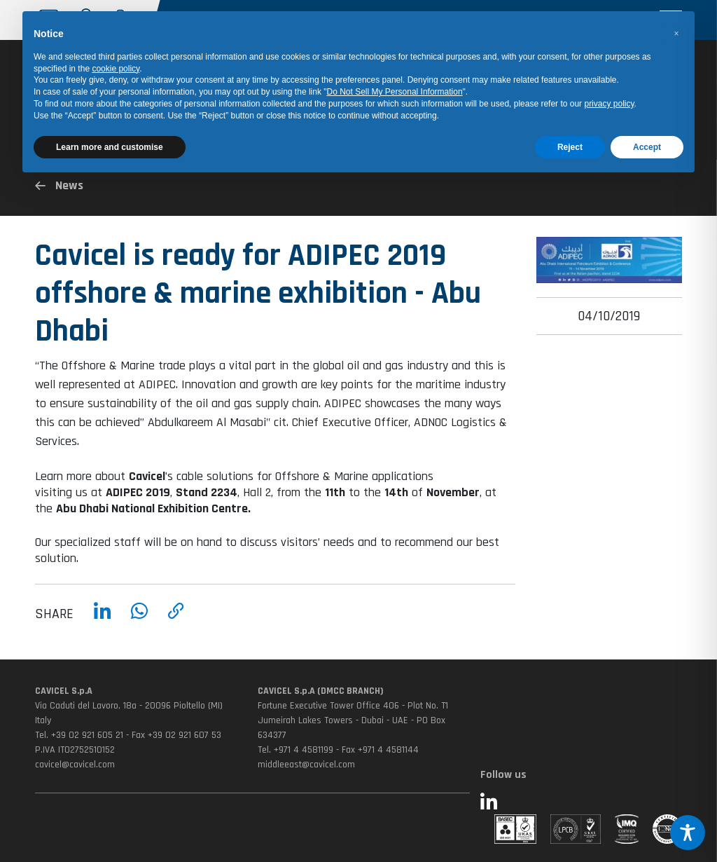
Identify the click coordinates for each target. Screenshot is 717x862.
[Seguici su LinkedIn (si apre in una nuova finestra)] (581, 803)
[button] (676, 33)
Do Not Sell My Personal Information (395, 92)
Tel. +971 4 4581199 (295, 750)
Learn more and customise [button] (109, 147)
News (59, 185)
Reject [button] (570, 147)
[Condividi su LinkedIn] (102, 623)
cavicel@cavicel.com (75, 764)
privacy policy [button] (609, 104)
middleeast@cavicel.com (306, 764)
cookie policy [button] (115, 69)
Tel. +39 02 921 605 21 (79, 735)
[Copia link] (176, 623)
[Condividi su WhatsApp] (139, 623)
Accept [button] (647, 147)
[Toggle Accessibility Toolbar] (687, 832)
